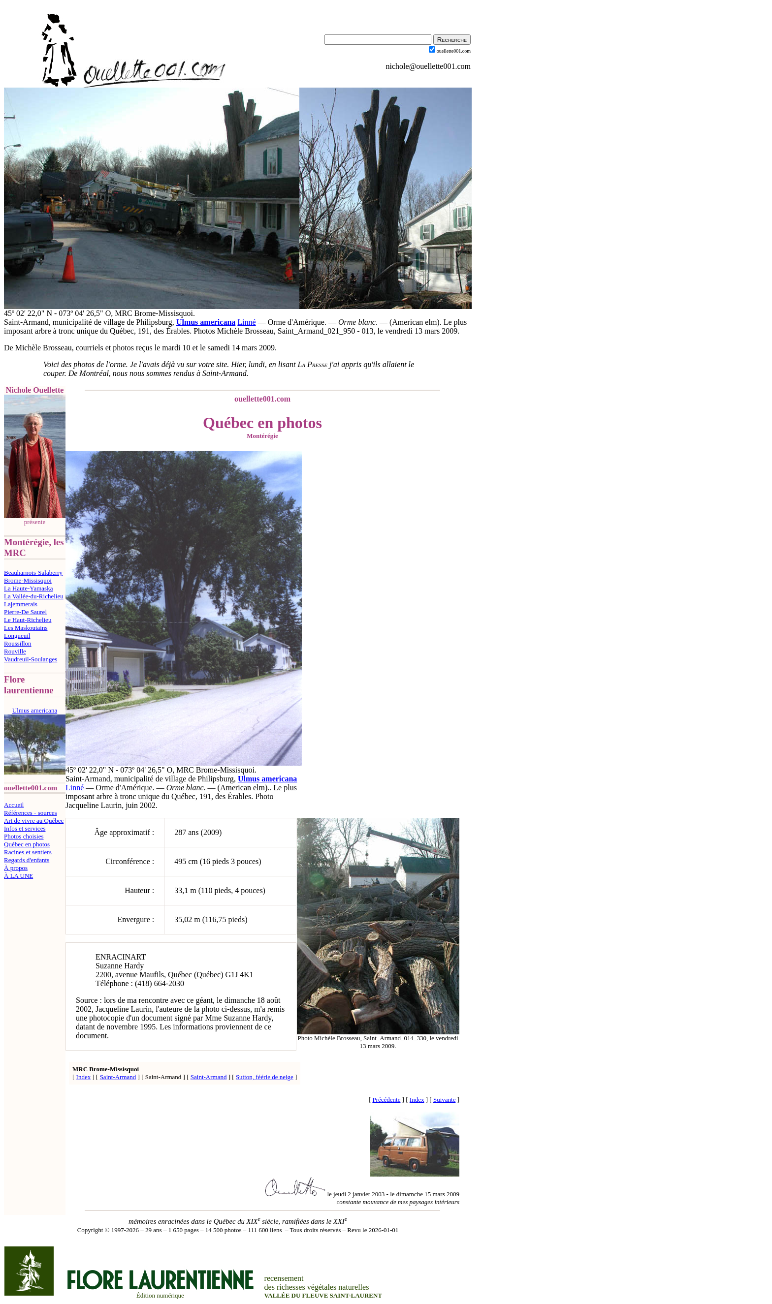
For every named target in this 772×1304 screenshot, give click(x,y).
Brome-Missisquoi (28, 580)
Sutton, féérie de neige (264, 1077)
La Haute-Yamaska (28, 588)
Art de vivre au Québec (34, 820)
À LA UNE (18, 875)
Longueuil (17, 635)
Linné (246, 322)
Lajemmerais (20, 604)
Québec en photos (27, 844)
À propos (16, 867)
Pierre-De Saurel (25, 612)
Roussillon (18, 643)
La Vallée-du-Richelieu (34, 596)
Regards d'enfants (26, 860)
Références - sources (30, 812)
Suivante (444, 1099)
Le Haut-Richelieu (27, 619)
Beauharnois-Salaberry (33, 572)
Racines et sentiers (28, 852)
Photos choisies (24, 836)
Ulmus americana (205, 322)
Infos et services (24, 828)
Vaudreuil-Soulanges (30, 659)
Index (83, 1077)
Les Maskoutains (25, 627)
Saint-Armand (118, 1077)
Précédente (386, 1099)
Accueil (14, 804)
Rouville (15, 651)
